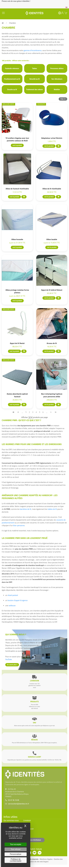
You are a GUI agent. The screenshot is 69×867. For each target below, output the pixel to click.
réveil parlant (13, 595)
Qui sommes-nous (11, 820)
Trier (62, 99)
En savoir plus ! (12, 665)
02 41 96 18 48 (13, 800)
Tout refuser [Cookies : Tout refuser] (16, 849)
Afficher (24, 417)
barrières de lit (25, 509)
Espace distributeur (34, 840)
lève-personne (19, 525)
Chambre (12, 23)
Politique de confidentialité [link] (15, 860)
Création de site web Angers (38, 862)
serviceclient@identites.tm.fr (18, 804)
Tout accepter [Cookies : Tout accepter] (15, 844)
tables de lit (52, 509)
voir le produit (17, 145)
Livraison (27, 820)
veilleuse (12, 605)
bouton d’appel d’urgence (18, 600)
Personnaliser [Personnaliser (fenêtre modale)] (15, 854)
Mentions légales (46, 859)
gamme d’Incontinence (33, 50)
